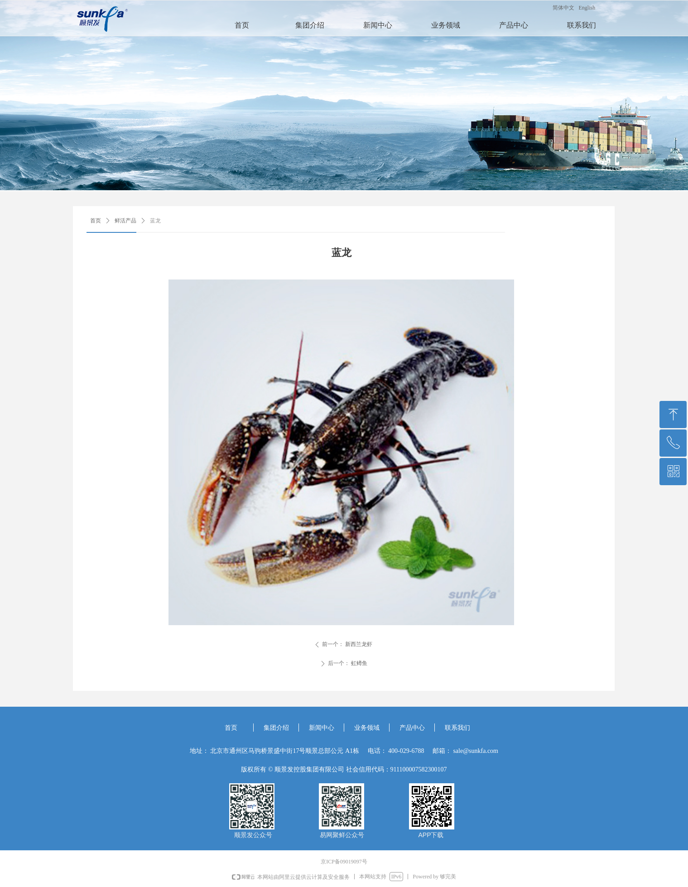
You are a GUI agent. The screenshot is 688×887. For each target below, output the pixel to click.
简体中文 (563, 8)
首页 (95, 220)
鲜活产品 (125, 220)
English (587, 8)
